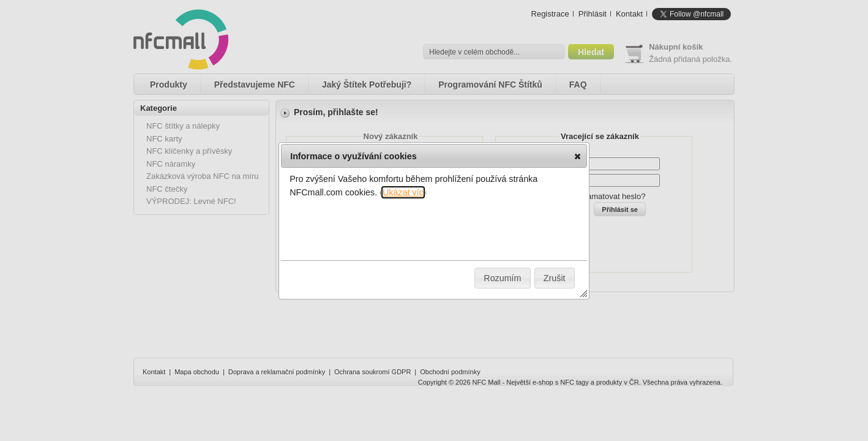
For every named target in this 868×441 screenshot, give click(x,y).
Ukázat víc (403, 192)
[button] (577, 156)
